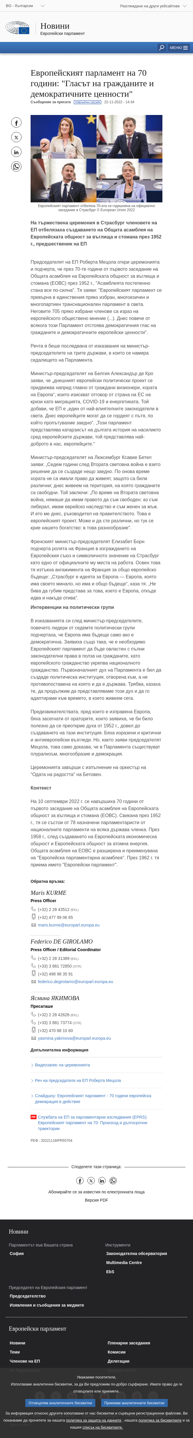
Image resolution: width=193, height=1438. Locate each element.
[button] (179, 48)
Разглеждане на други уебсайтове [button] (150, 6)
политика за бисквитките (160, 1427)
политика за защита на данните (93, 1427)
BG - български (19, 6)
